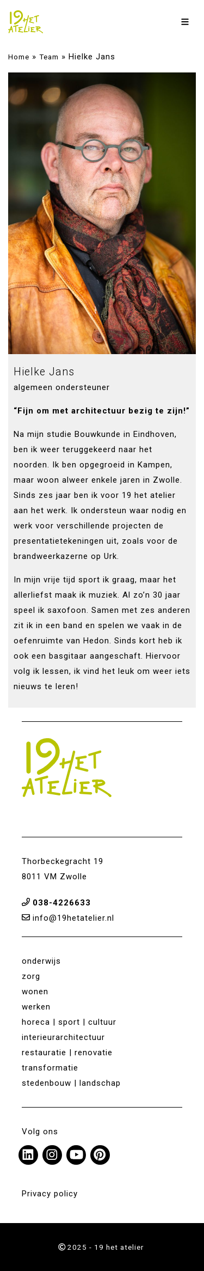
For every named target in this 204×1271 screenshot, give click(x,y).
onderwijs (41, 961)
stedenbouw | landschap (71, 1083)
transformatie (50, 1068)
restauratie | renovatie (67, 1052)
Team (49, 56)
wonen (35, 991)
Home (18, 56)
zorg (31, 976)
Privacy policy (50, 1194)
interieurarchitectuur (63, 1037)
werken (36, 1007)
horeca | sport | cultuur (69, 1022)
